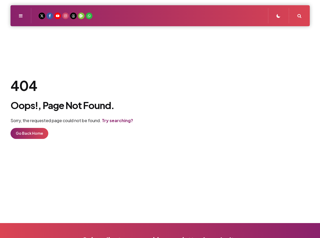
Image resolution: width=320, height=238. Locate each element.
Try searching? (117, 120)
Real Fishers (160, 48)
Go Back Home (29, 133)
